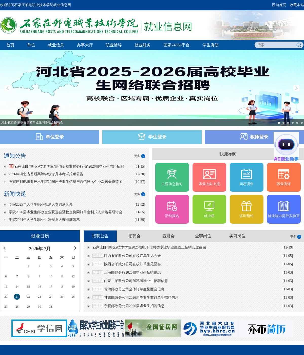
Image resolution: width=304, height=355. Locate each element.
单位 (31, 45)
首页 (10, 45)
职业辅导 (114, 45)
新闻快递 (15, 194)
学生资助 (210, 45)
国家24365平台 (176, 45)
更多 (137, 156)
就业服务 (143, 45)
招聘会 (134, 236)
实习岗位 (237, 236)
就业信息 (56, 45)
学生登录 (152, 136)
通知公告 (15, 156)
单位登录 (49, 136)
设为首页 (279, 5)
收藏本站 (297, 5)
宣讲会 (169, 236)
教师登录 (254, 136)
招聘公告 (100, 236)
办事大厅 (85, 45)
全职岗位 (203, 236)
